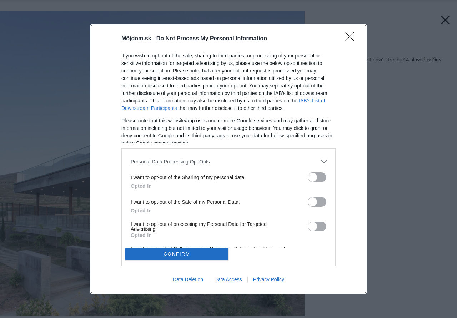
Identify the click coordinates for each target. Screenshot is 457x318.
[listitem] (228, 161)
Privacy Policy (268, 279)
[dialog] (228, 159)
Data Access (228, 279)
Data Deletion (188, 279)
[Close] (352, 39)
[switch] (317, 177)
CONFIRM (177, 254)
